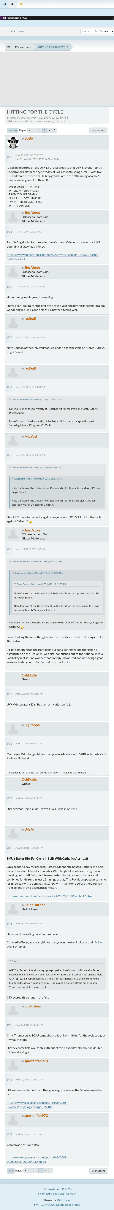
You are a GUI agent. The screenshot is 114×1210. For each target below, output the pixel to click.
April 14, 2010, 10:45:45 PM (29, 848)
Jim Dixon (32, 213)
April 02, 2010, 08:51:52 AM (29, 693)
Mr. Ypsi (30, 436)
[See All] (8, 47)
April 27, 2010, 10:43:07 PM (29, 1134)
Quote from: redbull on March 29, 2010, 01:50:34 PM (36, 467)
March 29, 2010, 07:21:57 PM (30, 549)
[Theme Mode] (21, 4)
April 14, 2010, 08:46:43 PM (29, 798)
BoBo (28, 138)
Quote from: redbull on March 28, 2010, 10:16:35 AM (36, 399)
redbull (30, 318)
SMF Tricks (63, 1200)
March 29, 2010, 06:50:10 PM (30, 455)
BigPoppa (32, 725)
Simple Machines (69, 1204)
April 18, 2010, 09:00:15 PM (29, 1025)
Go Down (12, 130)
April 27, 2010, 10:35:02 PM (29, 1079)
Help (41, 1193)
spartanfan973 (36, 1061)
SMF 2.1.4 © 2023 (45, 1204)
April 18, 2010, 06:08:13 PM (29, 923)
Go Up (10, 1171)
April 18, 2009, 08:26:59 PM (29, 155)
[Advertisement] (57, 79)
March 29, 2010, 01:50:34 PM (30, 387)
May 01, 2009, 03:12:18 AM (29, 231)
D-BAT (29, 829)
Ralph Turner (34, 905)
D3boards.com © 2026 (57, 1189)
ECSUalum (32, 1006)
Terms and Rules (55, 1193)
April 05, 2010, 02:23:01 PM (29, 743)
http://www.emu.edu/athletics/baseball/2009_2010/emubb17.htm (49, 896)
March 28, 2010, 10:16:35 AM (30, 337)
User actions (98, 130)
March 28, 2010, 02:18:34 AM (30, 286)
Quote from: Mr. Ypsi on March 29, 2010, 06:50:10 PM (37, 561)
